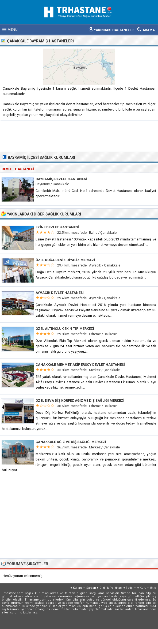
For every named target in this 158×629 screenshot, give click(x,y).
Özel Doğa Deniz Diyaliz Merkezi (65, 260)
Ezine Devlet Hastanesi (57, 227)
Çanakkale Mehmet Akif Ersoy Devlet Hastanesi (80, 365)
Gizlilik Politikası (110, 588)
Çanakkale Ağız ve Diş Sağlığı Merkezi (71, 442)
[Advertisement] (79, 135)
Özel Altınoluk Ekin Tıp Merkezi (65, 329)
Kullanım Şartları (84, 588)
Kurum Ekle (148, 588)
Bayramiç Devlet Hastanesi (61, 179)
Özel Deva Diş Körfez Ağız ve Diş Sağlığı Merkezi (80, 400)
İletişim (131, 588)
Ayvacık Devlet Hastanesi (60, 293)
